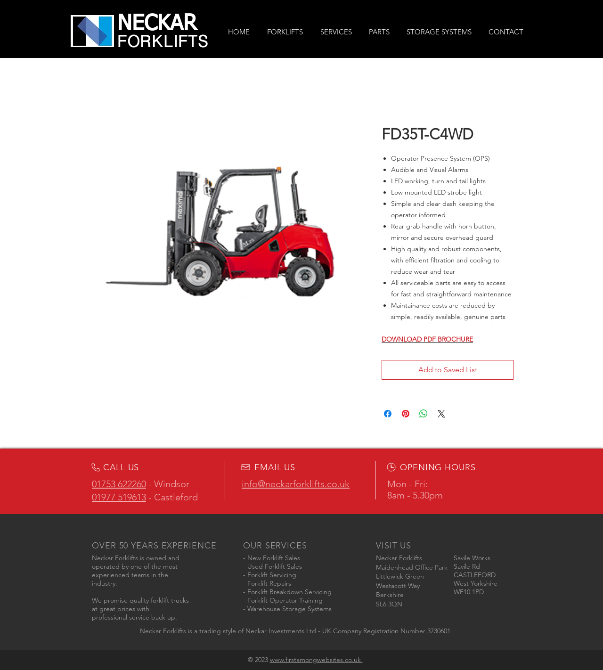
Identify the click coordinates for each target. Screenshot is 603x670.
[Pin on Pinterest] (405, 413)
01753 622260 (119, 484)
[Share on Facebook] (387, 413)
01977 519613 (119, 497)
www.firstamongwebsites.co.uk (316, 659)
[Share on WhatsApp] (423, 413)
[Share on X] (441, 413)
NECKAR (157, 24)
